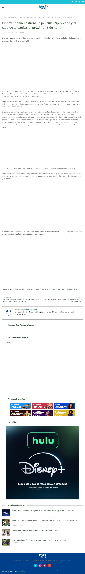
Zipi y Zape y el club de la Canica (68, 289)
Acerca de (80, 571)
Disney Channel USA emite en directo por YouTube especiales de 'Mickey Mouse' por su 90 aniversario (44, 521)
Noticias (33, 571)
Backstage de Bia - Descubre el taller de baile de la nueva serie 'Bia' (36, 530)
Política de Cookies (61, 571)
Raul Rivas (45, 289)
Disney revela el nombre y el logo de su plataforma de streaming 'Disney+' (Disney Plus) (43, 511)
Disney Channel (19, 289)
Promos (37, 289)
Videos (53, 289)
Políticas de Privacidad (45, 571)
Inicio (5, 17)
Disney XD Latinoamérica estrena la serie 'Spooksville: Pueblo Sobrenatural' (39, 540)
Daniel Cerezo (12, 17)
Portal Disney (9, 32)
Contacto (72, 571)
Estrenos (29, 289)
